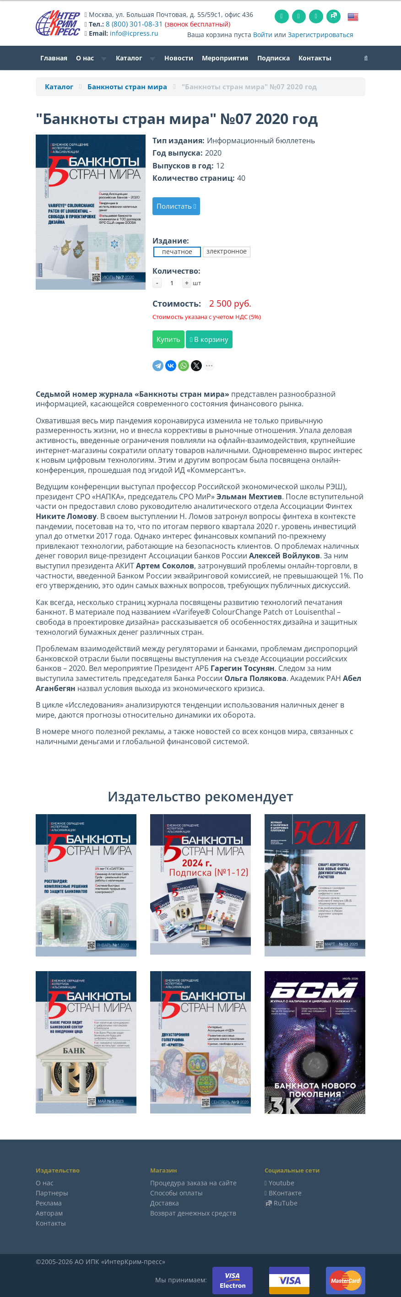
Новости (178, 57)
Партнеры (52, 1192)
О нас (91, 57)
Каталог (135, 57)
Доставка (164, 1202)
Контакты (314, 57)
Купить (168, 338)
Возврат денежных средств (193, 1212)
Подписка (273, 57)
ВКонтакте (285, 1192)
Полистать (176, 205)
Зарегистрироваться (320, 34)
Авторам (49, 1212)
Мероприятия (225, 57)
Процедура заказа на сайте (193, 1182)
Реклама (49, 1202)
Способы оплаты (176, 1192)
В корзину (209, 338)
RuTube (286, 1202)
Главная (53, 57)
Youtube (281, 1182)
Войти (262, 34)
